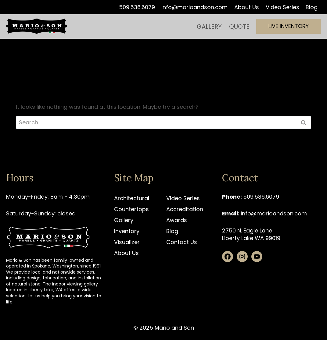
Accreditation (184, 209)
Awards (176, 220)
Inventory (126, 231)
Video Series (282, 7)
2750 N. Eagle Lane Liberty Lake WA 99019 (251, 234)
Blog (312, 7)
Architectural (131, 198)
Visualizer (127, 242)
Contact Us (181, 242)
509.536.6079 (137, 7)
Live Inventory (288, 26)
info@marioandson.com (194, 7)
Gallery (209, 26)
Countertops (131, 209)
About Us (246, 7)
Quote (239, 26)
